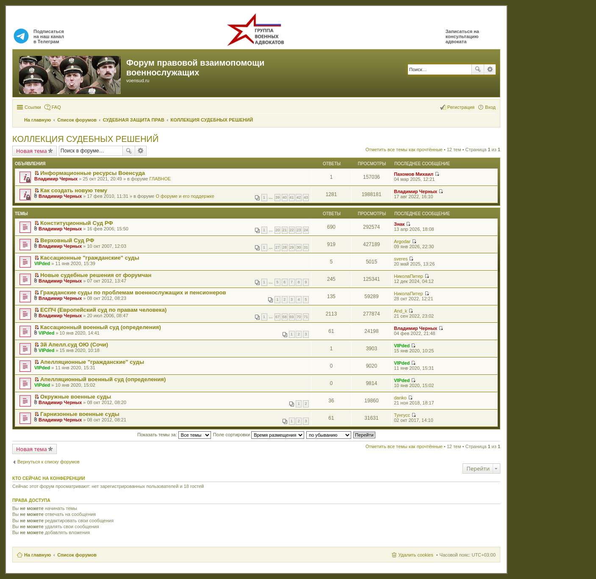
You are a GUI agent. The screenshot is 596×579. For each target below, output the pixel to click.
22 (292, 230)
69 (292, 317)
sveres (400, 258)
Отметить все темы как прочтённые (404, 149)
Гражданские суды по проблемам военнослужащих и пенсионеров (133, 292)
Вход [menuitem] (490, 107)
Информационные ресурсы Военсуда (92, 173)
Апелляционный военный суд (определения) (103, 379)
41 (292, 197)
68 (285, 317)
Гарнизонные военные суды (79, 414)
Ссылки (33, 107)
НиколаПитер (408, 276)
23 (299, 230)
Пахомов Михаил (413, 174)
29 (292, 247)
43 (306, 197)
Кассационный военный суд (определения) (100, 327)
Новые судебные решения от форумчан (95, 275)
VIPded (42, 263)
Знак (399, 224)
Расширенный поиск (490, 69)
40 (285, 197)
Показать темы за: (174, 434)
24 (306, 230)
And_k (400, 310)
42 (299, 197)
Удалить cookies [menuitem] (415, 554)
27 (277, 247)
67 (277, 317)
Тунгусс (402, 415)
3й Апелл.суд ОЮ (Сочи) (74, 344)
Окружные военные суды (75, 396)
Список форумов (77, 554)
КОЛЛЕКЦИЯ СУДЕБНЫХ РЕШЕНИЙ (85, 139)
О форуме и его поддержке (184, 196)
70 (299, 317)
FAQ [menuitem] (56, 107)
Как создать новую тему (73, 190)
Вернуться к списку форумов (48, 461)
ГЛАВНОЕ (160, 178)
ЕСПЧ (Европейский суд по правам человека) (103, 310)
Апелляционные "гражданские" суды (92, 362)
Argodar (402, 241)
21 (285, 230)
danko (400, 397)
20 (277, 230)
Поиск (477, 69)
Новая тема (31, 151)
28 (285, 247)
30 (299, 247)
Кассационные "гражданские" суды (89, 258)
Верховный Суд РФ (67, 240)
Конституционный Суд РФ (76, 223)
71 (306, 317)
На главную (37, 554)
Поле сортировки (258, 434)
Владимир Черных (56, 178)
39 (277, 197)
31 (306, 247)
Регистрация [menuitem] (460, 107)
